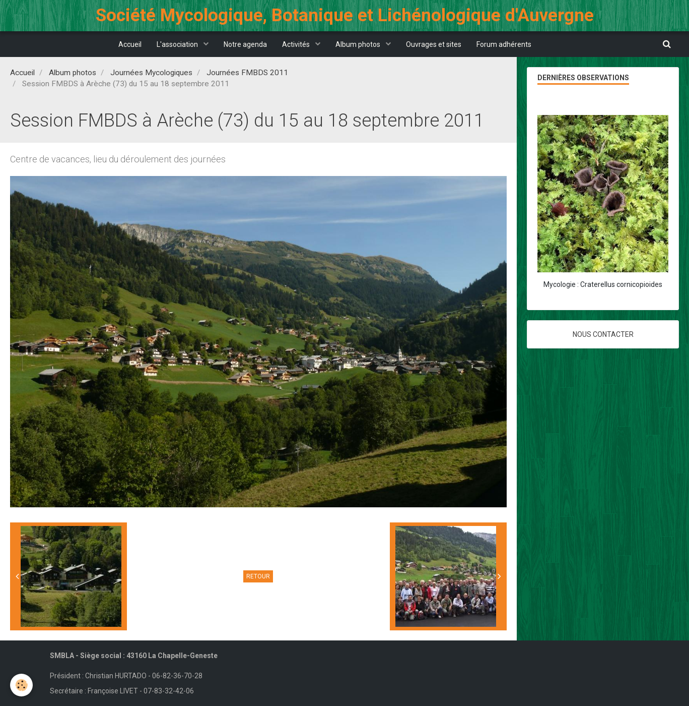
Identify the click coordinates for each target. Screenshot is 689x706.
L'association (178, 44)
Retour (258, 576)
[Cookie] (21, 685)
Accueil (130, 44)
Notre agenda (245, 44)
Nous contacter (603, 334)
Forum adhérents (503, 44)
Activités (296, 44)
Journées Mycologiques (151, 72)
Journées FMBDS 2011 (247, 72)
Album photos (358, 44)
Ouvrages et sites (433, 44)
